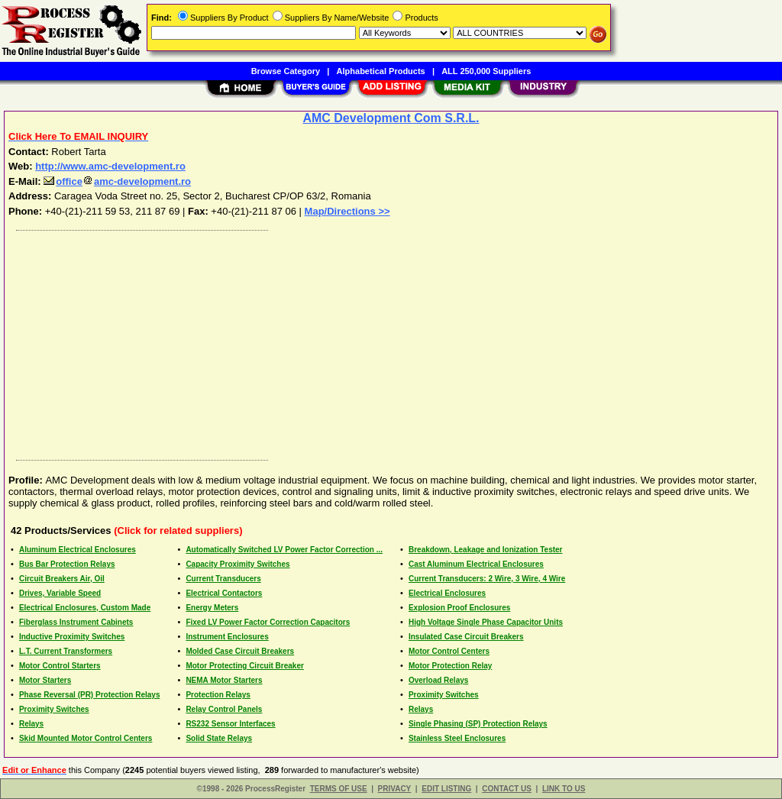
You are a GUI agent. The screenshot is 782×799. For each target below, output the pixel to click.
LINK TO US (563, 788)
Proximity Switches (444, 695)
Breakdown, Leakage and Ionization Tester (486, 549)
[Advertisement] (392, 341)
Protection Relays (218, 695)
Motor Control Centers (449, 651)
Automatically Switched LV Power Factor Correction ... (284, 549)
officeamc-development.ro (117, 181)
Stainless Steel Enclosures (457, 738)
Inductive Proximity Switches (71, 636)
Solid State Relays (219, 738)
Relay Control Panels (224, 709)
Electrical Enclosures (447, 593)
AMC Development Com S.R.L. (390, 118)
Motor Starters (45, 680)
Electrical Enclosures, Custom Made (84, 607)
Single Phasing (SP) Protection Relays (478, 724)
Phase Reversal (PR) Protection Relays (89, 695)
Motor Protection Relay (450, 666)
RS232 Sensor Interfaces (230, 724)
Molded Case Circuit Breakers (240, 651)
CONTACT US (507, 788)
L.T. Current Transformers (65, 651)
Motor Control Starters (60, 666)
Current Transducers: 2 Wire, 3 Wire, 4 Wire (487, 578)
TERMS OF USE (338, 788)
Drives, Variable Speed (60, 593)
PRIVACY (395, 788)
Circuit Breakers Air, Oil (62, 578)
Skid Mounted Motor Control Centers (85, 738)
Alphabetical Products (381, 71)
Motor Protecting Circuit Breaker (244, 666)
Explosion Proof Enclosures (459, 607)
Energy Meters (212, 607)
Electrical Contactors (224, 593)
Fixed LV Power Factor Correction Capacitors (268, 622)
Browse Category (285, 71)
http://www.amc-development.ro (110, 166)
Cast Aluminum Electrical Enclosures (476, 564)
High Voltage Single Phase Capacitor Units (486, 622)
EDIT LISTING (446, 788)
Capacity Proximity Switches (237, 564)
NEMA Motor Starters (224, 680)
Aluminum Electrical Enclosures (77, 549)
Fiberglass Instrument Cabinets (76, 622)
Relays (421, 709)
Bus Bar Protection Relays (67, 564)
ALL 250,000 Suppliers (486, 71)
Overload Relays (438, 680)
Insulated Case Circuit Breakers (466, 636)
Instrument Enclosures (227, 636)
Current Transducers (223, 578)
